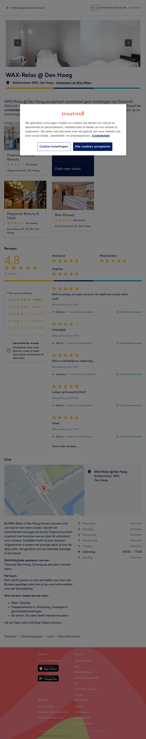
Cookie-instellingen (53, 146)
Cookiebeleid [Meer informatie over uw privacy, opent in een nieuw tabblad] (101, 135)
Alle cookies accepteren (93, 146)
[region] (73, 129)
